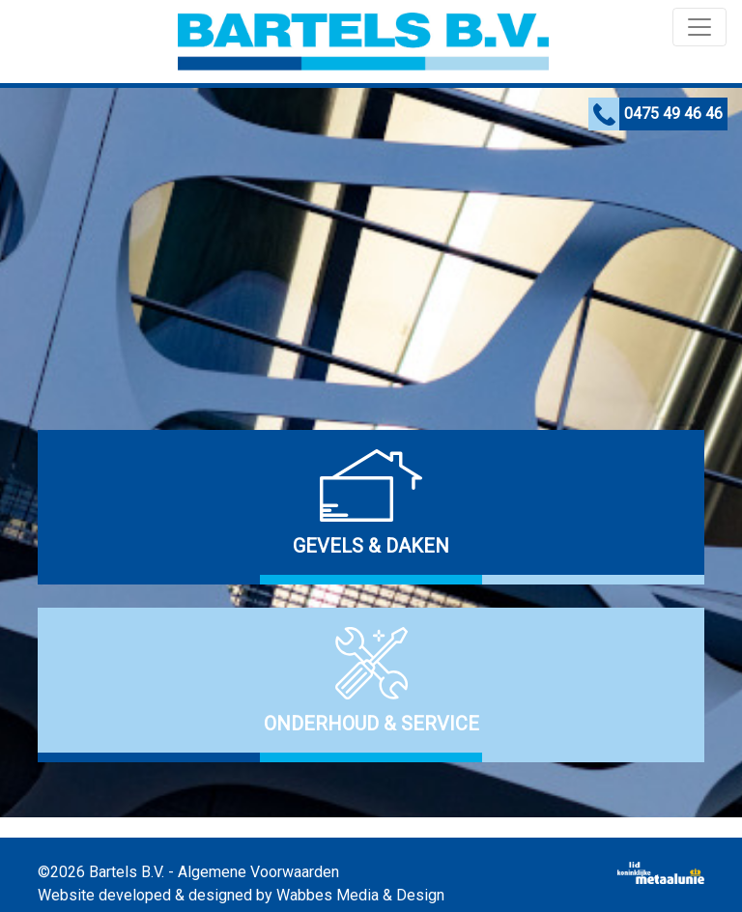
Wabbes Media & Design (360, 895)
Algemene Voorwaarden (258, 872)
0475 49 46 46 (673, 113)
